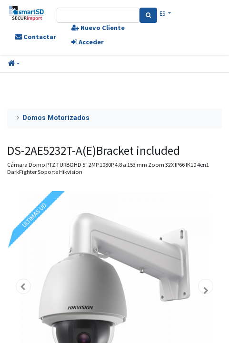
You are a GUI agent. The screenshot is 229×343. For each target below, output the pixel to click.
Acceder (87, 42)
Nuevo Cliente (98, 27)
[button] (14, 64)
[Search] (148, 15)
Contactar (35, 36)
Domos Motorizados (56, 118)
